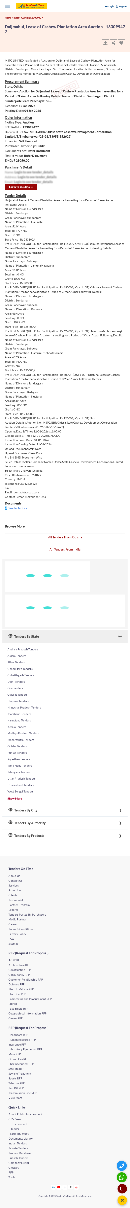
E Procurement (17, 1124)
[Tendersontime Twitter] (70, 1187)
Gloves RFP (15, 1018)
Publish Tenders (18, 1158)
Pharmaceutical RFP (21, 1064)
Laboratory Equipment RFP (25, 1049)
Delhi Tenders (16, 681)
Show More (14, 798)
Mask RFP (14, 1054)
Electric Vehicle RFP (21, 989)
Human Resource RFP (22, 1039)
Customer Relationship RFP (25, 979)
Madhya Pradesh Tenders (23, 733)
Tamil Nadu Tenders (19, 765)
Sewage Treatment (19, 1073)
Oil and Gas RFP (18, 1059)
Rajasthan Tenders (18, 759)
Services (13, 885)
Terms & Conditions (20, 929)
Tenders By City (22, 810)
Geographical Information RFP (27, 1013)
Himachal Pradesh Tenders (24, 707)
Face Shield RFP (18, 1008)
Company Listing (18, 1162)
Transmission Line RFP (22, 1093)
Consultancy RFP (19, 974)
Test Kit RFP (16, 1088)
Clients (12, 895)
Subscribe (14, 890)
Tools (11, 1177)
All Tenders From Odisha (65, 537)
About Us (14, 875)
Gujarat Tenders (17, 694)
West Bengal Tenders (20, 791)
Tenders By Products (26, 835)
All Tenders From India (65, 549)
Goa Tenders (15, 688)
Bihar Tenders (16, 662)
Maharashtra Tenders (20, 739)
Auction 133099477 (32, 17)
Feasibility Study (18, 1133)
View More (15, 1097)
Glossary (13, 1167)
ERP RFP (14, 1003)
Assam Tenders (16, 655)
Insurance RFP (17, 1044)
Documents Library (20, 1138)
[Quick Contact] (122, 1165)
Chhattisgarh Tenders (20, 675)
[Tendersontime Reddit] (76, 1187)
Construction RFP (19, 969)
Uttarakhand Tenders (20, 785)
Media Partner (17, 919)
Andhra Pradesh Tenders (22, 649)
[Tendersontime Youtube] (59, 1187)
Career (12, 924)
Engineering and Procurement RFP (30, 999)
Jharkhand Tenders (19, 714)
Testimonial (15, 900)
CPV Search (15, 1119)
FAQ (11, 938)
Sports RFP (15, 1078)
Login (109, 6)
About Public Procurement (25, 1114)
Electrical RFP (17, 994)
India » (17, 17)
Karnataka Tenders (19, 720)
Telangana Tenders (18, 772)
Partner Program (19, 905)
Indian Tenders (17, 1143)
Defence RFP (16, 984)
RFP (11, 1172)
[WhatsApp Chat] (122, 1177)
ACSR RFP (15, 960)
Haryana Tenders (18, 701)
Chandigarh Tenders (20, 668)
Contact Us (15, 880)
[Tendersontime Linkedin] (53, 1187)
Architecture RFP (19, 965)
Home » (9, 17)
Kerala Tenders (16, 727)
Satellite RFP (16, 1068)
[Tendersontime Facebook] (65, 1187)
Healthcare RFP (18, 1034)
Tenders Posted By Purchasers (27, 914)
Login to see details (21, 186)
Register (121, 6)
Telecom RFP (16, 1083)
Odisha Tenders (17, 746)
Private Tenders (18, 1148)
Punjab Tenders (17, 752)
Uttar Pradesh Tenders (21, 778)
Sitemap (13, 943)
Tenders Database (19, 1153)
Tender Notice (17, 508)
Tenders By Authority (27, 823)
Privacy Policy (17, 934)
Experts (13, 909)
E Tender (13, 1129)
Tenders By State (23, 636)
